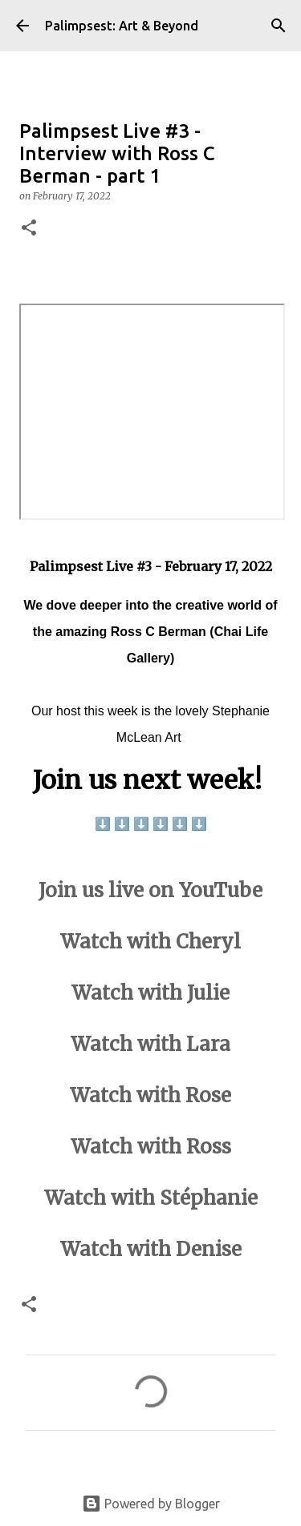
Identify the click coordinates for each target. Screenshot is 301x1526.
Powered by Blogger (151, 1503)
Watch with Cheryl (150, 941)
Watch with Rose (150, 1095)
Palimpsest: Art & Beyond (121, 25)
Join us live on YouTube (150, 890)
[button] (29, 229)
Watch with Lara (150, 1044)
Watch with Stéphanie (151, 1198)
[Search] (278, 25)
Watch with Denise (151, 1249)
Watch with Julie (150, 992)
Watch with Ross (151, 1146)
